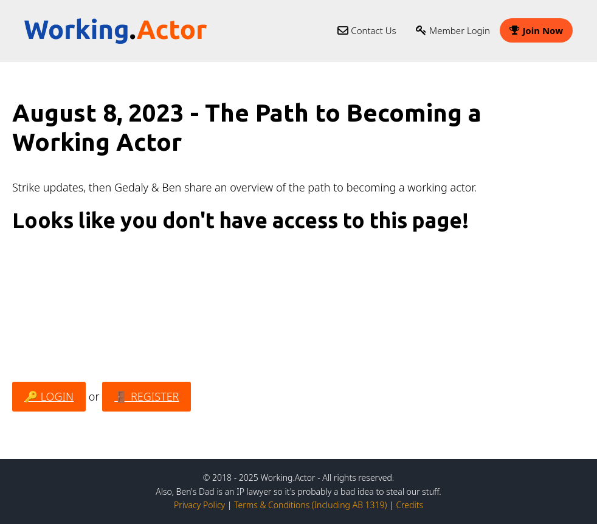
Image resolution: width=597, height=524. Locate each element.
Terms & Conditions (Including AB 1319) (310, 505)
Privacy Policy (199, 505)
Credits (409, 505)
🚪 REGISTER (146, 396)
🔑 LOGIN (49, 396)
